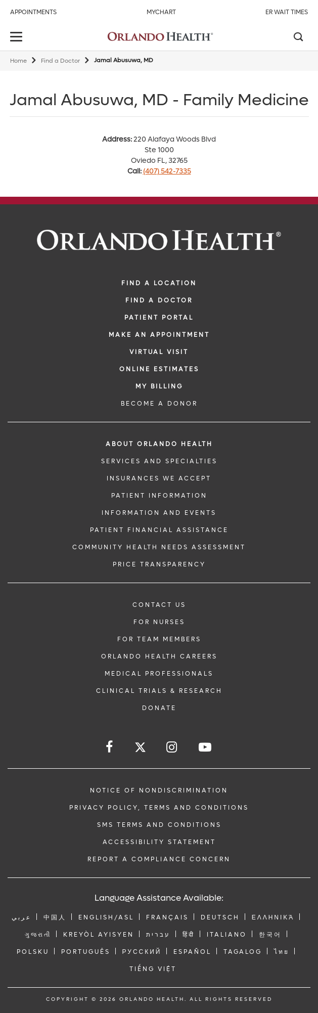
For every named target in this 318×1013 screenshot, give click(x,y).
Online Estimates (159, 369)
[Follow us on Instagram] (172, 747)
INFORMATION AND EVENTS (159, 513)
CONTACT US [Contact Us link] (159, 605)
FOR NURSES (159, 622)
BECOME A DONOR (159, 404)
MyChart (161, 12)
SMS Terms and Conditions (159, 825)
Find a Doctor (60, 61)
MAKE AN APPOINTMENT (159, 335)
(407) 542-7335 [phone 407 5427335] (167, 171)
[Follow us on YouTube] (206, 747)
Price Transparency (159, 564)
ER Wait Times (286, 12)
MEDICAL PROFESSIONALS (159, 674)
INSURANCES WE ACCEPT (159, 478)
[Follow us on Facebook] (110, 747)
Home (18, 61)
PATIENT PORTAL (159, 318)
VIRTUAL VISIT (159, 352)
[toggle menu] (17, 38)
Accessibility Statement (159, 842)
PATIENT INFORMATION (159, 496)
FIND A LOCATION (159, 283)
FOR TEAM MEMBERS (159, 639)
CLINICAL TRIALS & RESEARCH (159, 691)
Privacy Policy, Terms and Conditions (159, 808)
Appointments (33, 12)
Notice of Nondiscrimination (159, 790)
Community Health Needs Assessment (159, 547)
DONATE (159, 708)
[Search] (298, 38)
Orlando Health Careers (159, 656)
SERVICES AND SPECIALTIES (159, 461)
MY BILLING (159, 386)
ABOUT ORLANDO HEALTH (159, 444)
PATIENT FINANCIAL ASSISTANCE (159, 530)
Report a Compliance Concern (159, 859)
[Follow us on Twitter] (140, 749)
